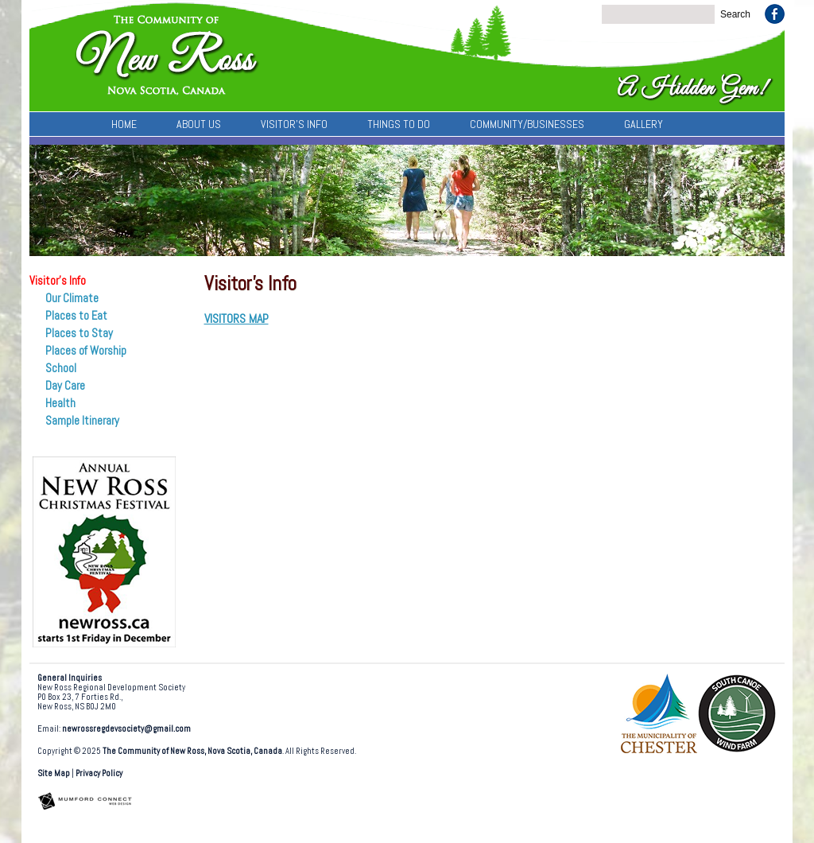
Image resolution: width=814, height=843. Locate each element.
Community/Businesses (527, 124)
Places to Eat (76, 316)
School (60, 368)
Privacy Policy (99, 773)
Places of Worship (85, 351)
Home (124, 124)
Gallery (643, 124)
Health (60, 403)
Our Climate (72, 298)
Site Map (53, 773)
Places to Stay (79, 333)
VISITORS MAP (236, 318)
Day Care (65, 386)
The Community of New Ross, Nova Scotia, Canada (192, 751)
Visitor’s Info (294, 124)
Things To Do (398, 124)
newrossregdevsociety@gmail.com (126, 729)
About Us (198, 124)
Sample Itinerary (82, 421)
